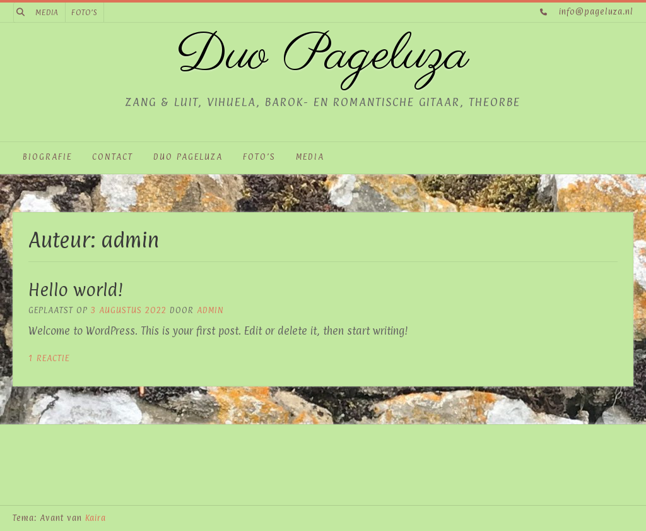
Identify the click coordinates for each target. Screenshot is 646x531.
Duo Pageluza (323, 55)
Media (47, 12)
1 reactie (48, 358)
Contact (112, 157)
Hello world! (75, 290)
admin (210, 310)
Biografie (47, 157)
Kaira (95, 518)
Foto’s (84, 12)
